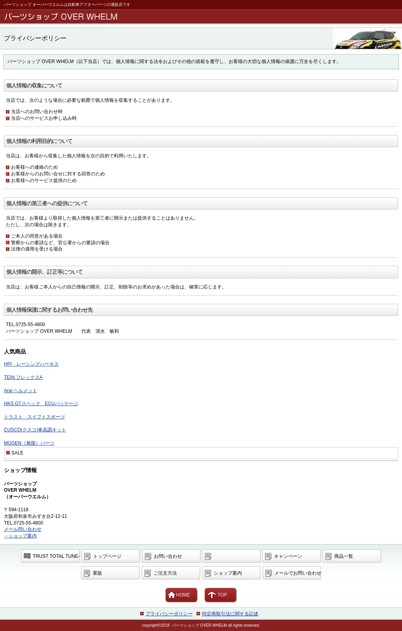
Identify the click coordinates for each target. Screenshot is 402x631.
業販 (97, 573)
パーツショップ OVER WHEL (202, 16)
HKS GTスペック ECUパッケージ (41, 403)
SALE (17, 453)
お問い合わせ (168, 556)
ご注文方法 (165, 573)
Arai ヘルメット (20, 390)
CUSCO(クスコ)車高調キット (35, 430)
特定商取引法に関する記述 (230, 614)
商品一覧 (343, 556)
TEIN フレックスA (23, 377)
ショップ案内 (228, 573)
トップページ (107, 556)
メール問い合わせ (22, 529)
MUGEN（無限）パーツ (29, 443)
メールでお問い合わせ (297, 573)
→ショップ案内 (20, 536)
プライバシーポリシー (169, 614)
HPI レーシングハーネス (31, 364)
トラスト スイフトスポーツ (34, 417)
